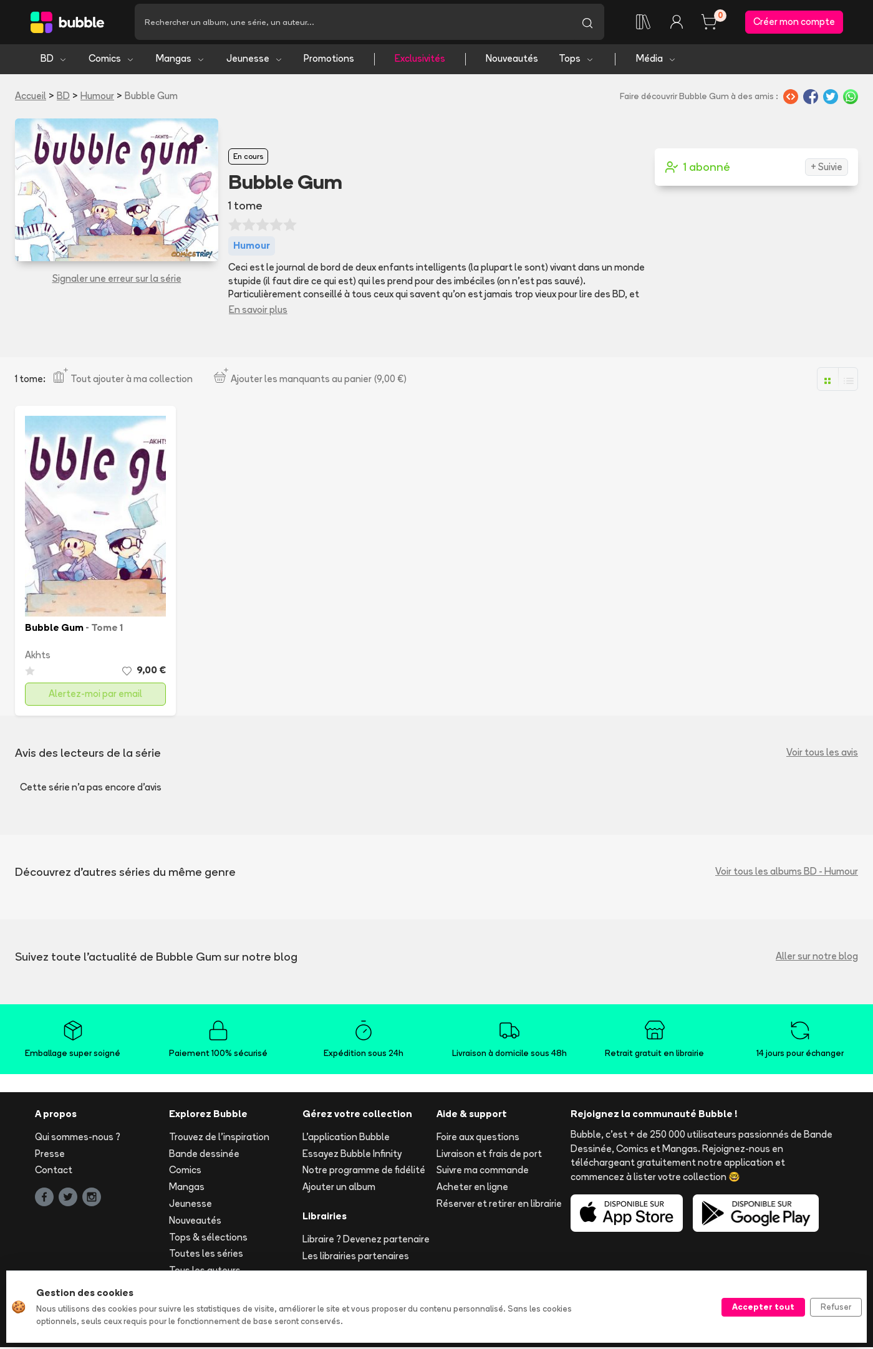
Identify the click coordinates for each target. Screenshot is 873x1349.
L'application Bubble (346, 1139)
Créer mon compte (794, 23)
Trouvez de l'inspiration (219, 1139)
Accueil (30, 97)
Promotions (329, 61)
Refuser (836, 1307)
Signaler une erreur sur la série (116, 281)
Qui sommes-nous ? (77, 1139)
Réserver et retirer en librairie (499, 1206)
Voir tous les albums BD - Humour (786, 874)
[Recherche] (352, 23)
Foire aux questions (477, 1139)
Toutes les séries (206, 1256)
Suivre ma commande (482, 1172)
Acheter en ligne (472, 1189)
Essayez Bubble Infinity (352, 1155)
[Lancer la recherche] (587, 23)
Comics (112, 61)
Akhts (38, 657)
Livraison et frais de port (489, 1155)
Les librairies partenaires (355, 1258)
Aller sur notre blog (817, 958)
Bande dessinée (204, 1155)
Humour (97, 97)
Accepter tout (763, 1307)
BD (54, 61)
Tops (576, 61)
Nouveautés (512, 61)
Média (656, 61)
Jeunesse (254, 61)
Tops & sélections (208, 1239)
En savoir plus (258, 311)
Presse (50, 1155)
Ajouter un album (338, 1189)
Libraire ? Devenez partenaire (366, 1241)
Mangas (180, 61)
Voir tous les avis (822, 755)
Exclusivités (420, 61)
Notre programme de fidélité (363, 1172)
